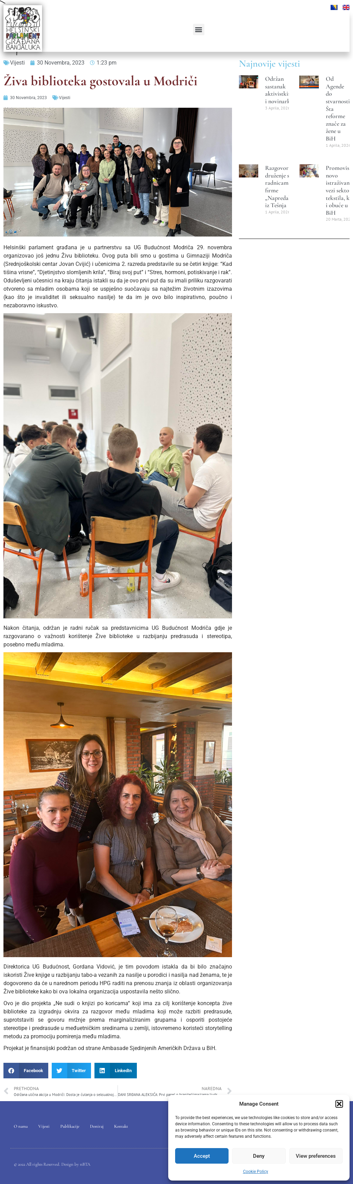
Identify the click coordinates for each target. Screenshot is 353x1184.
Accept (202, 1156)
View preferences (316, 1156)
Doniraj (96, 1126)
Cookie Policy (255, 1171)
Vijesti (17, 62)
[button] (339, 1103)
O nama (21, 1126)
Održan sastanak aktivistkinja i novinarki (280, 90)
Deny (258, 1156)
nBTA (85, 1164)
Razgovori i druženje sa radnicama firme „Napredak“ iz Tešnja (279, 186)
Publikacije (69, 1126)
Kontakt (121, 1126)
